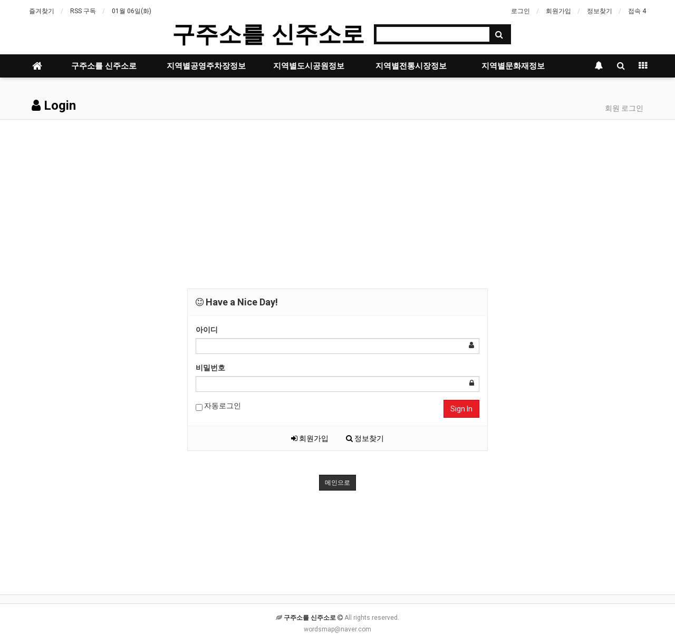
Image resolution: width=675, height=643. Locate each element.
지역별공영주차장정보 (206, 66)
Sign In (461, 409)
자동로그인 (218, 406)
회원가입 (558, 11)
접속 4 (637, 11)
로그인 (520, 11)
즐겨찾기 (41, 11)
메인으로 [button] (337, 482)
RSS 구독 (83, 11)
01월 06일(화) (131, 11)
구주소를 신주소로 (268, 34)
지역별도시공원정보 (308, 66)
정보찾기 (599, 11)
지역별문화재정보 (513, 66)
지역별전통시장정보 (411, 66)
